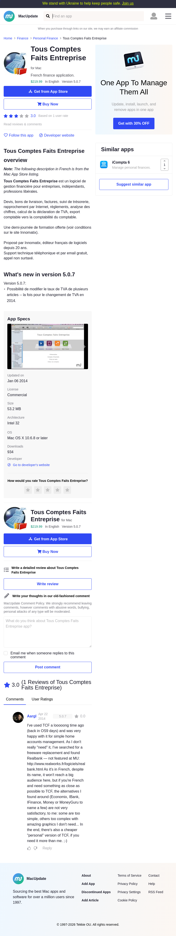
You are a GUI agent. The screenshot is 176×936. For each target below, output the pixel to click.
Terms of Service (129, 875)
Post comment (47, 667)
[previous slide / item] (10, 346)
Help (151, 884)
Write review (47, 584)
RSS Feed (155, 892)
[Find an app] (47, 16)
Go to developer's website (28, 465)
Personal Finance (45, 38)
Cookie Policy (127, 900)
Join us (128, 3)
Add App (88, 884)
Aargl (31, 716)
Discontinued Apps (96, 892)
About (86, 875)
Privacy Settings (129, 892)
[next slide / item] (85, 346)
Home (8, 38)
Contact (153, 875)
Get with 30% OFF (133, 123)
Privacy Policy (128, 884)
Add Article (90, 900)
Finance (22, 38)
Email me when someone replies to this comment (42, 655)
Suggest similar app (133, 184)
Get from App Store (48, 91)
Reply (47, 848)
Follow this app (18, 135)
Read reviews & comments (23, 124)
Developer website (56, 135)
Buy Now (47, 104)
